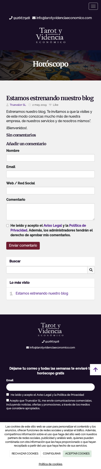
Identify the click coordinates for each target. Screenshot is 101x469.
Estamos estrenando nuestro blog (42, 293)
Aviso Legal (53, 226)
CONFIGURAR (51, 453)
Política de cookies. (50, 464)
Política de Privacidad (70, 394)
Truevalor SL (18, 104)
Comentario (15, 200)
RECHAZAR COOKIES (25, 453)
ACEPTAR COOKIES (77, 453)
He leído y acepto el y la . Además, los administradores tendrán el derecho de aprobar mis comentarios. (51, 230)
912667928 (19, 18)
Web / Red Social (20, 183)
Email (10, 167)
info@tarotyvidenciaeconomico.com (62, 18)
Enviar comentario (23, 245)
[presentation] (38, 418)
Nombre (12, 151)
